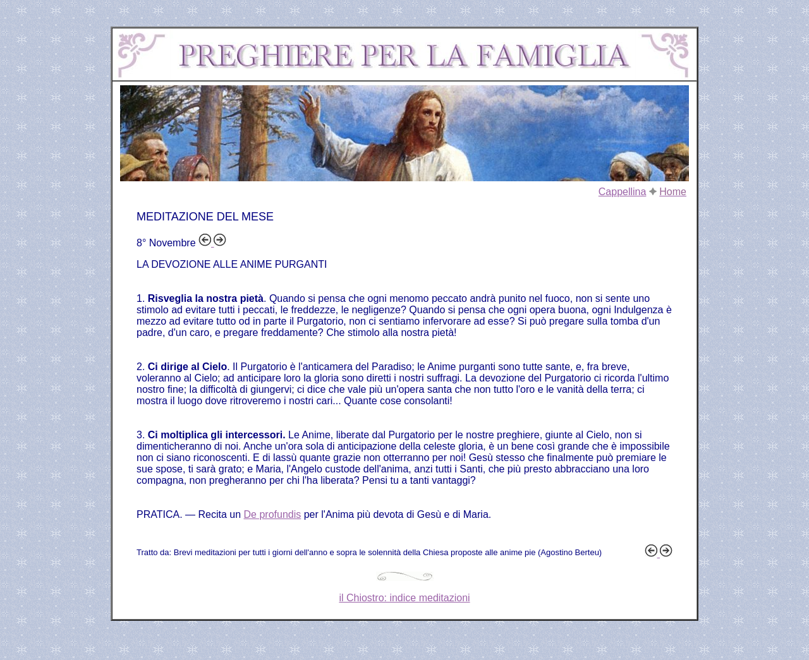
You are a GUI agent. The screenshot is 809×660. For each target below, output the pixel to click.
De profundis (272, 514)
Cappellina (623, 191)
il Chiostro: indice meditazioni (404, 597)
